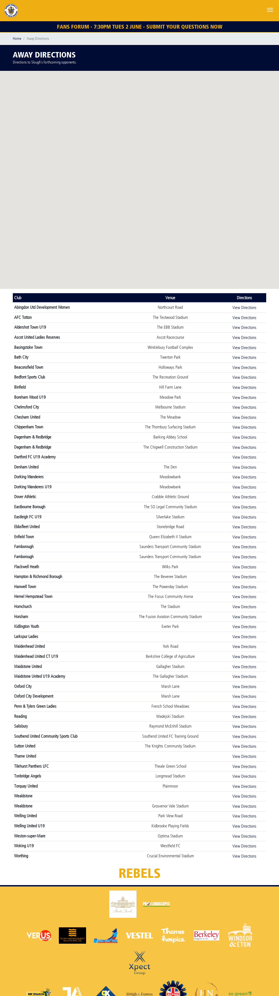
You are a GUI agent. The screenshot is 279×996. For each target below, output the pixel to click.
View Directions (244, 307)
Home (17, 38)
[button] (105, 162)
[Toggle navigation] (270, 9)
